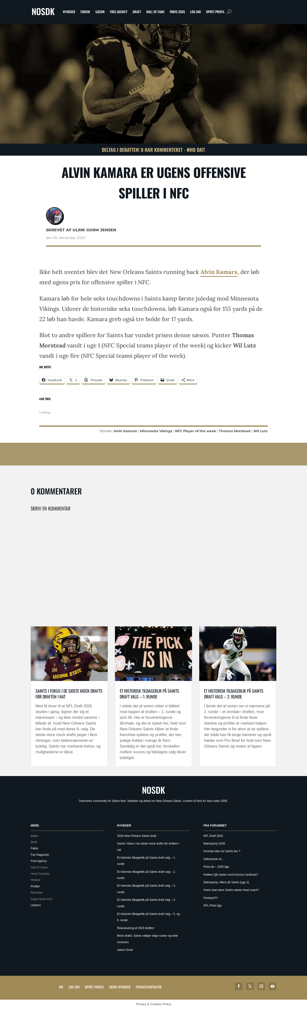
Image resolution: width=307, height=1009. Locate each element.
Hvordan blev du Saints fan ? (222, 851)
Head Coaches (40, 873)
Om (61, 986)
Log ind (195, 11)
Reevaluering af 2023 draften (135, 928)
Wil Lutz (260, 431)
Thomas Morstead (234, 431)
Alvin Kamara (219, 272)
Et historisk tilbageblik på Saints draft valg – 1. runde (149, 693)
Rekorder (36, 892)
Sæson (100, 11)
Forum (85, 11)
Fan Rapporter (40, 854)
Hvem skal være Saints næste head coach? (231, 890)
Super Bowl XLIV (41, 899)
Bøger (35, 836)
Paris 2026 (177, 11)
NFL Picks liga (213, 905)
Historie (35, 880)
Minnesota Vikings (156, 431)
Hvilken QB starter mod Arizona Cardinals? (231, 874)
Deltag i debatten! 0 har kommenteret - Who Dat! (153, 149)
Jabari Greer (125, 950)
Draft (137, 11)
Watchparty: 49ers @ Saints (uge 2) (226, 882)
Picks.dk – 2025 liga (216, 866)
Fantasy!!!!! (211, 898)
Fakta (34, 848)
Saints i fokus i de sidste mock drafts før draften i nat (68, 693)
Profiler (35, 886)
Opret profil (215, 11)
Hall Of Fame (155, 11)
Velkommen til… (214, 859)
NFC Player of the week (195, 431)
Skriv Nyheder (120, 986)
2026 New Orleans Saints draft (136, 836)
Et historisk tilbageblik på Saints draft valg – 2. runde (233, 693)
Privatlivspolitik (149, 986)
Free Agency (118, 11)
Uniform (36, 905)
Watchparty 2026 (214, 843)
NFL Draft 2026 (213, 836)
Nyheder (69, 11)
